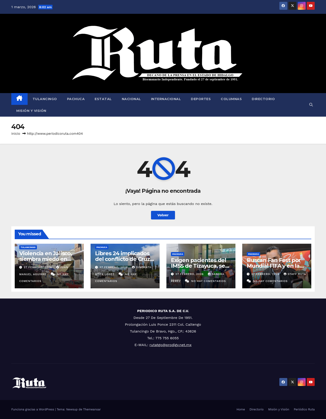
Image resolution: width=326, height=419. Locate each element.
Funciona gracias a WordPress (33, 409)
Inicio (15, 134)
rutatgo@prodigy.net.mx (170, 345)
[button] (311, 105)
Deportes (201, 99)
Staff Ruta (295, 274)
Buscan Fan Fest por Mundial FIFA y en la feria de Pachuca (274, 266)
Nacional (131, 99)
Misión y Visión (31, 111)
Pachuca (76, 99)
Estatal (103, 99)
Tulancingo (45, 99)
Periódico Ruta (304, 409)
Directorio (263, 99)
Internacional (166, 99)
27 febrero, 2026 (38, 267)
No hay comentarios (208, 281)
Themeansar (92, 409)
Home (241, 409)
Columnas (231, 99)
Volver (163, 215)
